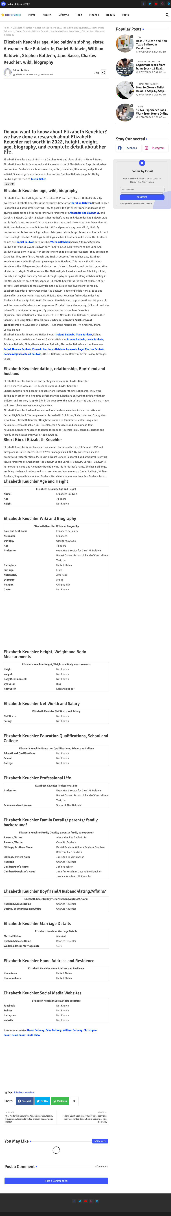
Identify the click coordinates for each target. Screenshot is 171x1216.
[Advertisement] (56, 104)
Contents (9, 183)
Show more (100, 1140)
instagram (158, 148)
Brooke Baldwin (76, 339)
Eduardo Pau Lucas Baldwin (48, 349)
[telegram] (168, 3)
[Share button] (74, 1101)
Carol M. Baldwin (81, 203)
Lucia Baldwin (95, 339)
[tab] (32, 15)
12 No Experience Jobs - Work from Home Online (152, 111)
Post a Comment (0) (56, 1180)
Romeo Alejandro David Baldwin (22, 354)
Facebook (27, 1101)
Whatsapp (62, 1101)
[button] (167, 15)
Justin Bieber (38, 179)
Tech (79, 15)
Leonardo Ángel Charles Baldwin (85, 349)
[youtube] (156, 3)
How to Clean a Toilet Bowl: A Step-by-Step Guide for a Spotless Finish (150, 89)
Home (32, 15)
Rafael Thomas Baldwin (17, 349)
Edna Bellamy (53, 1030)
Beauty (110, 15)
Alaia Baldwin (84, 334)
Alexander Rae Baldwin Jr (84, 212)
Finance (94, 15)
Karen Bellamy (35, 1030)
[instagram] (162, 3)
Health (47, 15)
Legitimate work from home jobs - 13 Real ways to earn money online (150, 67)
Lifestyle (63, 15)
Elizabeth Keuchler (22, 27)
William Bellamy (72, 1030)
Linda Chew (33, 1035)
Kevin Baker (18, 1035)
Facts (125, 15)
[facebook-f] (143, 3)
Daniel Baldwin (25, 242)
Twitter (44, 1101)
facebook (131, 148)
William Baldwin (60, 242)
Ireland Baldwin (65, 334)
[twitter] (150, 3)
